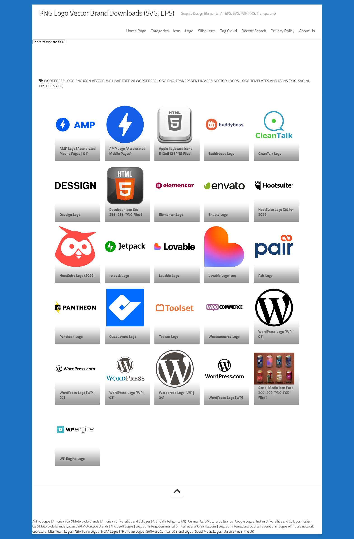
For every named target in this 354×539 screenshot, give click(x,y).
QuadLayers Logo (122, 337)
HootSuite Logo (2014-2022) (276, 212)
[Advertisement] (177, 61)
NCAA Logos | (111, 532)
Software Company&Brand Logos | (170, 532)
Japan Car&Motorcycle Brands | (89, 527)
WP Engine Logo (72, 459)
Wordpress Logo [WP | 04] (176, 395)
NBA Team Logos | (88, 532)
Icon (176, 31)
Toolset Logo (168, 337)
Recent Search (254, 31)
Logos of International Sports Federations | (249, 527)
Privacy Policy (283, 31)
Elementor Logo (171, 215)
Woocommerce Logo (224, 337)
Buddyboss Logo (221, 154)
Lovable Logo (169, 276)
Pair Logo (265, 276)
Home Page (136, 31)
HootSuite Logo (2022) (77, 276)
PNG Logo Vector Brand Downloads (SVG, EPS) (115, 13)
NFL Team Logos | (133, 532)
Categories (160, 31)
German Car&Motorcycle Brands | (211, 522)
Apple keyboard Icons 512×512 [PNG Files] (175, 151)
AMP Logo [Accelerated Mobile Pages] (127, 151)
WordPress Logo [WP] (226, 398)
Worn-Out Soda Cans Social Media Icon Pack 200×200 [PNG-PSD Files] (275, 390)
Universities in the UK (239, 532)
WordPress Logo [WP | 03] (126, 395)
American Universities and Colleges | (127, 522)
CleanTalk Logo (269, 154)
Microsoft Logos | (123, 527)
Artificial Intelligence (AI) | (170, 522)
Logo (189, 31)
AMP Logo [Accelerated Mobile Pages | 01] (78, 151)
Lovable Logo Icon (222, 276)
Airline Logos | (42, 522)
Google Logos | (245, 522)
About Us (307, 31)
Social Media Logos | (209, 532)
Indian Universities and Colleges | (279, 522)
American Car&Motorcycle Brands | (76, 522)
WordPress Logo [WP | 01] (275, 334)
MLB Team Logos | (61, 532)
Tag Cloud (228, 31)
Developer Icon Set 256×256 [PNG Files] (125, 212)
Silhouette (207, 31)
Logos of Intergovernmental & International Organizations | (177, 527)
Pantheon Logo (71, 337)
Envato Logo (218, 215)
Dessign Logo (70, 215)
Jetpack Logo (119, 276)
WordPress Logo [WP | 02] (77, 395)
